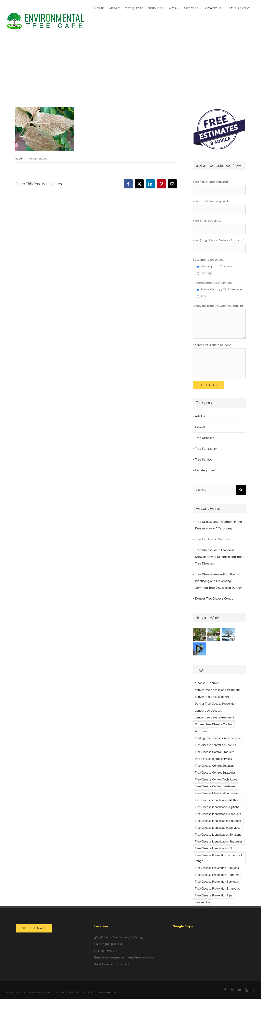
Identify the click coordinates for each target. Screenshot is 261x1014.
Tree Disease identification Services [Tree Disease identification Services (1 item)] (217, 827)
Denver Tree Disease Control (214, 598)
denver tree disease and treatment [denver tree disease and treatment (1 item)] (217, 689)
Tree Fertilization (206, 448)
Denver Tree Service (116, 964)
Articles (200, 416)
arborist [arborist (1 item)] (200, 683)
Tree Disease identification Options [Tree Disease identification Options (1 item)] (217, 807)
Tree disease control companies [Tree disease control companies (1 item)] (215, 745)
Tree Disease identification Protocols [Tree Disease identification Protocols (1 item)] (218, 820)
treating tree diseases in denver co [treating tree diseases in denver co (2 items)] (217, 738)
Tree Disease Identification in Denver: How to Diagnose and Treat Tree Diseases (219, 556)
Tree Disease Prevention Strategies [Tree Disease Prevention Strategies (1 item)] (217, 888)
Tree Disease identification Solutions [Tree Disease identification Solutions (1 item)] (218, 834)
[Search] (241, 490)
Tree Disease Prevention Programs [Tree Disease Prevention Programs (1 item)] (217, 874)
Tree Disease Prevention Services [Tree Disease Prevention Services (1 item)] (216, 881)
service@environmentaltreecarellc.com (129, 957)
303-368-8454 (114, 944)
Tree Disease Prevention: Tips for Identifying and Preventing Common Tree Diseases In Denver (218, 581)
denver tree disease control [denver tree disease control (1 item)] (212, 696)
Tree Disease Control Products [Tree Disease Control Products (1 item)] (214, 752)
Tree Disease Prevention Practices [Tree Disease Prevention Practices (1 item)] (217, 867)
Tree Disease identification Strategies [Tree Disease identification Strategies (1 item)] (218, 841)
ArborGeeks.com (107, 992)
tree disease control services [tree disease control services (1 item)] (213, 758)
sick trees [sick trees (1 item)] (201, 731)
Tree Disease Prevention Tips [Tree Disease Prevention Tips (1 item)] (213, 895)
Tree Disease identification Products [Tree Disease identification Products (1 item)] (218, 814)
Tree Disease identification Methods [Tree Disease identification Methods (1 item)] (218, 800)
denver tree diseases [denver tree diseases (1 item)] (208, 710)
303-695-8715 (109, 951)
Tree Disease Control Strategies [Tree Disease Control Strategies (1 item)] (215, 772)
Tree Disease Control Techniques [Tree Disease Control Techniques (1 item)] (216, 779)
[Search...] (214, 490)
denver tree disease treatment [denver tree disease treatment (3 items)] (214, 717)
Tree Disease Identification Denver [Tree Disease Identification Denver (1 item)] (217, 793)
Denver (200, 427)
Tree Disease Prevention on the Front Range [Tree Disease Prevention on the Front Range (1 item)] (218, 858)
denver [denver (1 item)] (214, 683)
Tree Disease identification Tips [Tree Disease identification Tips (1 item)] (215, 848)
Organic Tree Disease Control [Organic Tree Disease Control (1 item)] (213, 724)
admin (22, 158)
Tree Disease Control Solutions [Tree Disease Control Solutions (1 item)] (214, 765)
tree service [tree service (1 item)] (202, 902)
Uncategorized (205, 470)
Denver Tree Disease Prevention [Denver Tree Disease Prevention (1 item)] (215, 703)
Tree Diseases (204, 438)
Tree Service (203, 459)
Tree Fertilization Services (212, 539)
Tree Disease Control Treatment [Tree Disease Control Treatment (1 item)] (215, 786)
